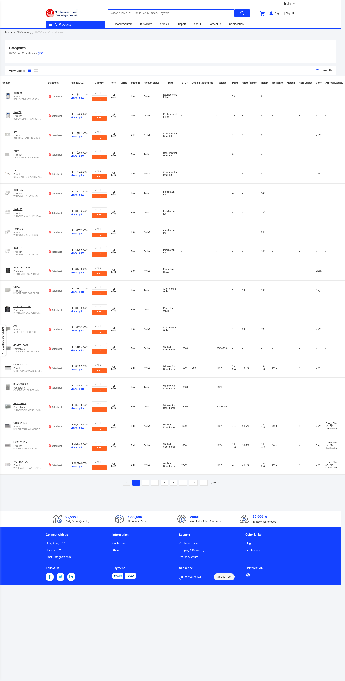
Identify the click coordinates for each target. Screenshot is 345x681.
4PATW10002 (20, 345)
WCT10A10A (20, 461)
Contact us (118, 543)
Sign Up (290, 13)
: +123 (56, 543)
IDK (15, 131)
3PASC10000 (20, 384)
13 (193, 482)
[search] (242, 13)
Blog (248, 543)
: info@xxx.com (58, 557)
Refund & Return (188, 557)
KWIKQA (18, 190)
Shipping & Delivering (191, 550)
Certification (252, 550)
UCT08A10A (20, 422)
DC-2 (16, 151)
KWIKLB (17, 248)
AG (15, 325)
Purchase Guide (188, 543)
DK (15, 170)
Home (10, 32)
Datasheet (55, 96)
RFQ (99, 99)
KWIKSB (17, 209)
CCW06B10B (20, 364)
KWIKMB (18, 228)
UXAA (16, 287)
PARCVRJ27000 (22, 306)
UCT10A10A (20, 442)
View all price (77, 97)
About (116, 550)
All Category (25, 32)
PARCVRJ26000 (22, 267)
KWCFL (17, 112)
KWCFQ (17, 92)
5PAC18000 (19, 403)
